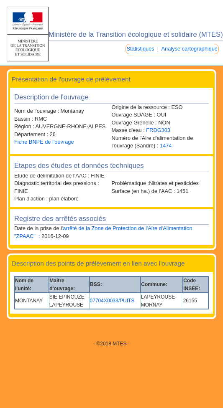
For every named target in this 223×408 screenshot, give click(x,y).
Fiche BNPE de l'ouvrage (44, 142)
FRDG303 (158, 130)
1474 (166, 145)
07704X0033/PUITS (112, 301)
